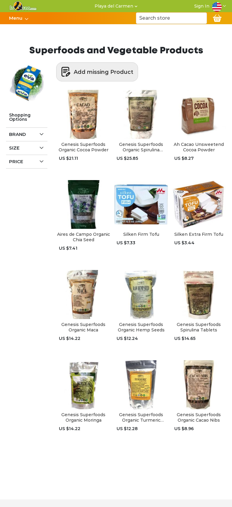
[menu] (18, 18)
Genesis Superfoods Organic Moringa (83, 417)
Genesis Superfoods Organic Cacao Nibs (199, 417)
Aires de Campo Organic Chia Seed (83, 237)
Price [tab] (16, 161)
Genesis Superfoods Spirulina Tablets (199, 327)
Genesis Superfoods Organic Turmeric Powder (141, 417)
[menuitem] (16, 18)
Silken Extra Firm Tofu (198, 234)
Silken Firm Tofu (141, 234)
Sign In (201, 6)
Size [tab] (14, 148)
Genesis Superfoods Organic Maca (83, 327)
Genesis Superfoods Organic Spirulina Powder (141, 147)
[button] (219, 6)
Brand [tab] (17, 134)
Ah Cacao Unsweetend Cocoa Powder (199, 147)
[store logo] (23, 6)
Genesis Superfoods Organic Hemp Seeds (141, 327)
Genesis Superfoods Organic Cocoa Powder (83, 147)
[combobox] (171, 18)
